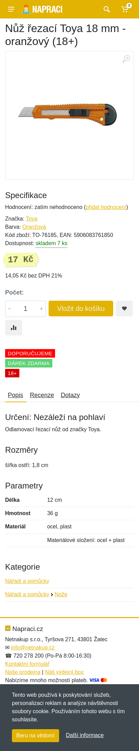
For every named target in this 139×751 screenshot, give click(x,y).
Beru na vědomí (35, 735)
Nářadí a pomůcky (27, 581)
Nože (61, 594)
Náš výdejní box (64, 672)
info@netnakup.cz (32, 647)
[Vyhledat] (106, 9)
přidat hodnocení (106, 207)
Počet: (14, 292)
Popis (15, 395)
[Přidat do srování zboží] (13, 327)
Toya (31, 219)
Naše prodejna (22, 672)
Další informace (85, 735)
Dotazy (70, 395)
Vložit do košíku (81, 308)
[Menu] (11, 9)
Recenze (42, 395)
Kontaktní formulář (27, 664)
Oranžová (34, 227)
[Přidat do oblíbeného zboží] (124, 308)
